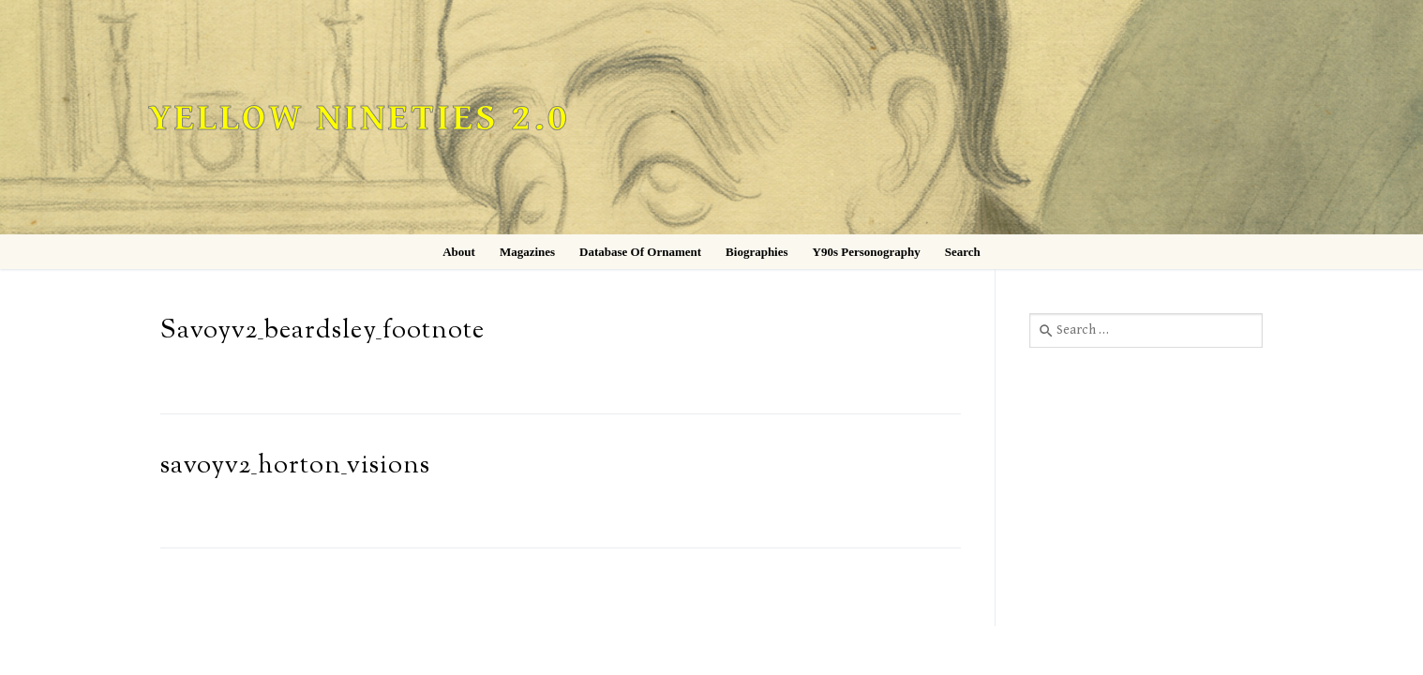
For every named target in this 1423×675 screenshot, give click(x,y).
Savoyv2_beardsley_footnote (322, 331)
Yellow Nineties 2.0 (359, 118)
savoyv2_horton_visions (295, 466)
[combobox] (1146, 330)
